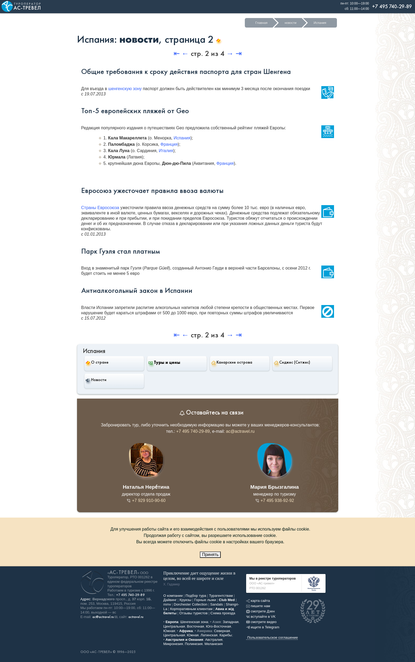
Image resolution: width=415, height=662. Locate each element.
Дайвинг (170, 600)
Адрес (85, 599)
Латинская (209, 635)
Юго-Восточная (218, 626)
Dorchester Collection (191, 604)
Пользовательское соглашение (272, 637)
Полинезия (194, 644)
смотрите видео (261, 622)
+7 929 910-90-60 (146, 500)
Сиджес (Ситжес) (292, 362)
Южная (169, 631)
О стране (97, 362)
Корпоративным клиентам (191, 609)
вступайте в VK (261, 617)
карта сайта (258, 601)
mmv (167, 604)
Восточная (195, 626)
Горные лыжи (205, 600)
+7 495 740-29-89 (193, 431)
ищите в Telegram (262, 627)
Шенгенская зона (194, 622)
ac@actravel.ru (240, 431)
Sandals (216, 604)
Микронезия (173, 644)
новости (290, 23)
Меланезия (214, 644)
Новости (96, 379)
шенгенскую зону (125, 88)
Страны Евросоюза (100, 207)
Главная (261, 23)
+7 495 (130, 595)
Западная (231, 622)
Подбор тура (196, 596)
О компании (173, 596)
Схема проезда (222, 613)
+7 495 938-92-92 (274, 500)
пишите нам (258, 606)
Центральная (174, 626)
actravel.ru (135, 617)
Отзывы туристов (193, 613)
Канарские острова (231, 362)
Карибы (225, 635)
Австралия (214, 640)
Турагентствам (221, 596)
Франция (169, 144)
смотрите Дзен (260, 611)
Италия (166, 150)
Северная (222, 631)
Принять (210, 554)
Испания (320, 23)
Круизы (185, 600)
